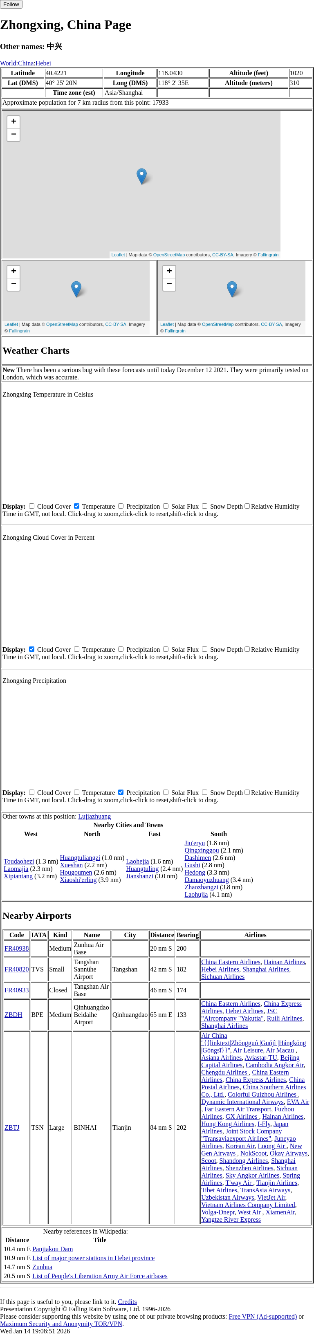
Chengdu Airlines (225, 1072)
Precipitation (143, 506)
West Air (250, 1212)
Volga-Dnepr (218, 1212)
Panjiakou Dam (52, 1248)
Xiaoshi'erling (78, 879)
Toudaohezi (19, 861)
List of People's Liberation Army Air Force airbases (99, 1275)
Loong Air (272, 1145)
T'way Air (239, 1182)
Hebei (43, 63)
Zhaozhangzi (201, 887)
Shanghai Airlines (265, 969)
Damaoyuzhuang (206, 879)
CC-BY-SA (222, 254)
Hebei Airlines (220, 969)
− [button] (13, 135)
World (8, 63)
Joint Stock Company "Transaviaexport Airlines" (241, 1135)
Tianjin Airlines (276, 1182)
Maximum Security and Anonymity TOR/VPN (61, 1323)
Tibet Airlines (219, 1190)
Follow (11, 4)
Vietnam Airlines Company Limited (248, 1204)
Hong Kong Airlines (227, 1123)
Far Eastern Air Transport (237, 1109)
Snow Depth (226, 506)
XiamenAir (280, 1212)
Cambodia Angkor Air (275, 1064)
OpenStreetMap (169, 254)
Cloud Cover (54, 506)
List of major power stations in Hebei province (93, 1257)
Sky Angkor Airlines (253, 1175)
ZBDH (13, 1014)
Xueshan (71, 865)
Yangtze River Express (231, 1219)
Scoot (208, 1160)
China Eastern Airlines (230, 961)
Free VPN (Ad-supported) (263, 1316)
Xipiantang (18, 876)
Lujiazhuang (94, 816)
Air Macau (281, 1050)
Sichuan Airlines (222, 976)
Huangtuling (142, 868)
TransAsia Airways (265, 1190)
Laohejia (137, 861)
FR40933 (16, 990)
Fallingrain (268, 254)
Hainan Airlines (284, 961)
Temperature (98, 506)
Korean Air (240, 1145)
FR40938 (16, 948)
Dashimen (197, 857)
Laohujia (196, 894)
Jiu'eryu (194, 842)
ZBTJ (11, 1127)
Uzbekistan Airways (227, 1197)
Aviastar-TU (260, 1057)
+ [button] (13, 122)
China (26, 63)
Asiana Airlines (221, 1057)
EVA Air (298, 1101)
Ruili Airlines (285, 1018)
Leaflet (118, 254)
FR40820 (16, 969)
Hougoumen (76, 872)
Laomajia (16, 868)
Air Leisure (248, 1050)
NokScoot (253, 1153)
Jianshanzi (139, 876)
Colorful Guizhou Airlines (263, 1094)
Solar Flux (185, 506)
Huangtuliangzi (80, 857)
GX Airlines (242, 1116)
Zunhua (42, 1266)
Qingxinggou (201, 850)
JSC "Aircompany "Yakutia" (239, 1014)
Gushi (192, 865)
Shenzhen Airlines (250, 1167)
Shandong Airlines (244, 1160)
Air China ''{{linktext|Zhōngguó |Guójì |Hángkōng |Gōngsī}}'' (253, 1043)
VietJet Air (271, 1197)
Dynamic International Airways (242, 1101)
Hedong (194, 872)
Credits (127, 1301)
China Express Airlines (256, 1079)
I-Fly (264, 1123)
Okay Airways (288, 1153)
